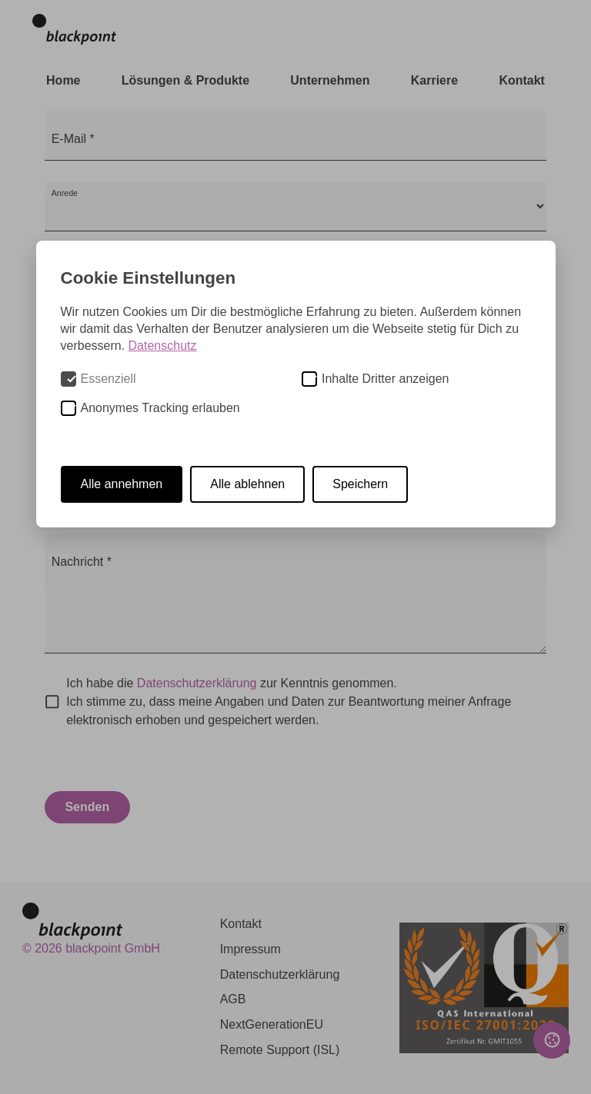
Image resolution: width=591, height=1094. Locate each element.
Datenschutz (163, 345)
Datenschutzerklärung (197, 683)
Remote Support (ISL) (280, 1049)
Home (63, 80)
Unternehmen (329, 80)
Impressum (250, 949)
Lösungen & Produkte (185, 80)
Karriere (434, 80)
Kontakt (522, 80)
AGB (233, 999)
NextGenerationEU (271, 1024)
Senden (87, 806)
